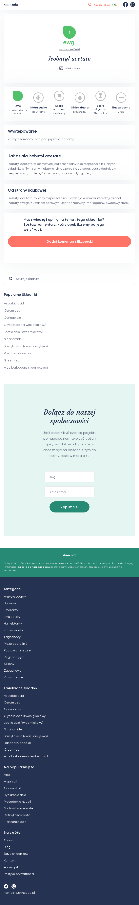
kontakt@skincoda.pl (19, 893)
